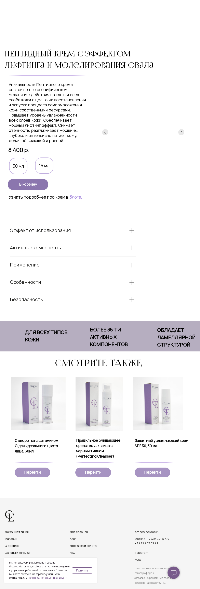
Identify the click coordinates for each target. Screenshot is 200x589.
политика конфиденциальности (153, 568)
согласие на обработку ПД (150, 583)
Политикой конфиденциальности (47, 577)
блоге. (75, 197)
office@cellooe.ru (147, 532)
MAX (138, 560)
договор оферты (144, 573)
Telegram (141, 553)
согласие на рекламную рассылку (154, 578)
